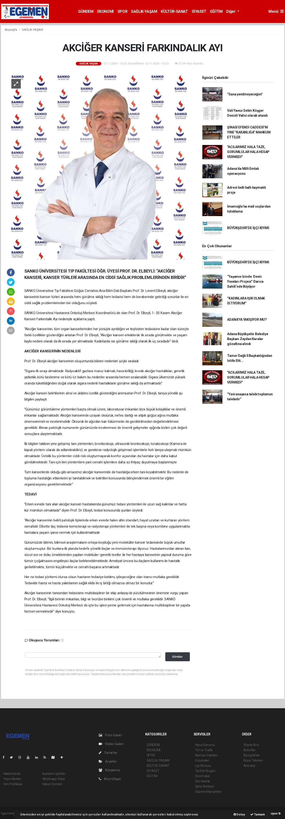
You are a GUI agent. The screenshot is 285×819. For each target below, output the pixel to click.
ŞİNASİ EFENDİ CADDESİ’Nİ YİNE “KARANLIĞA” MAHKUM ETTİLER (249, 132)
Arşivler (108, 761)
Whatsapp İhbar (53, 779)
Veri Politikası (12, 784)
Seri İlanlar (202, 781)
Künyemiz (109, 770)
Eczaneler (202, 760)
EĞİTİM (216, 11)
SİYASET (199, 11)
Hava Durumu (205, 745)
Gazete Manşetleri (208, 791)
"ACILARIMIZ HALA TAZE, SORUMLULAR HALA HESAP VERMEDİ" (248, 152)
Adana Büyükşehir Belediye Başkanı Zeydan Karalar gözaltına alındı (247, 339)
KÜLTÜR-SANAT (174, 11)
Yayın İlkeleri (12, 779)
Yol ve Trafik (204, 750)
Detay (239, 814)
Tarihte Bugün (205, 771)
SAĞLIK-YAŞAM (144, 11)
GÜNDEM (86, 11)
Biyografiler (251, 755)
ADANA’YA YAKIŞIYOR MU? (247, 319)
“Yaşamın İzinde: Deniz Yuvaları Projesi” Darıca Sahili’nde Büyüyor (245, 281)
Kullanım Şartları (54, 774)
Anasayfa (11, 29)
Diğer (231, 11)
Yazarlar (108, 753)
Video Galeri (111, 744)
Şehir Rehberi (204, 786)
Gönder (177, 656)
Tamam (257, 814)
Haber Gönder (52, 784)
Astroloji (249, 766)
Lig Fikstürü (203, 766)
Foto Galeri (110, 735)
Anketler (249, 750)
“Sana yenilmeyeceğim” (245, 94)
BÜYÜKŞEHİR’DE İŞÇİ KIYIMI (248, 228)
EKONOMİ (105, 11)
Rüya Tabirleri (253, 760)
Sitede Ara (251, 745)
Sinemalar (202, 776)
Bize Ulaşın (110, 779)
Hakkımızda (11, 774)
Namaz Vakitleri (206, 755)
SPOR (122, 11)
